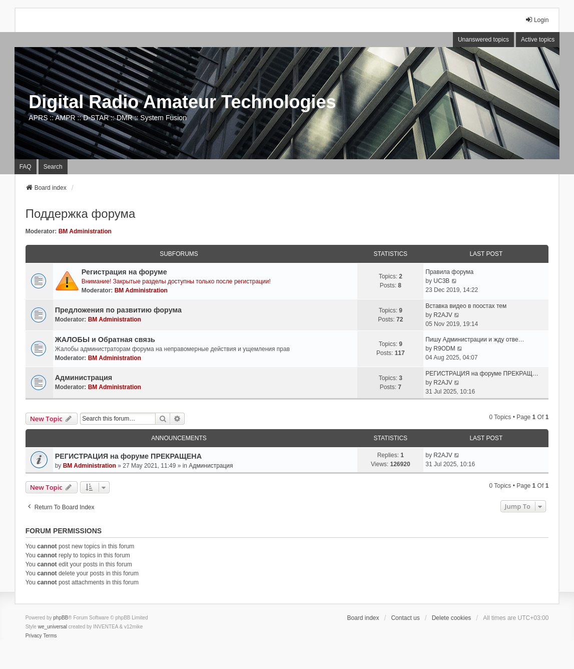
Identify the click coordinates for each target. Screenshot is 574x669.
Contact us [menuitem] (405, 617)
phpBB (60, 617)
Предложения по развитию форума (118, 310)
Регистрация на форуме (124, 272)
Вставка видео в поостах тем (465, 305)
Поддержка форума (81, 213)
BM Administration (85, 231)
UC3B (441, 280)
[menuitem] (34, 635)
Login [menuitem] (536, 20)
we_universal (52, 626)
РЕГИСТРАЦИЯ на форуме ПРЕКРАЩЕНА (128, 456)
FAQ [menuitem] (26, 166)
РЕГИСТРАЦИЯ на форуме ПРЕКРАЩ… (481, 373)
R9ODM (444, 348)
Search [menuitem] (53, 166)
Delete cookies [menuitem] (451, 617)
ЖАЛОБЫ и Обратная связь (105, 340)
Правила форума (449, 271)
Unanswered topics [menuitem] (483, 39)
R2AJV (442, 314)
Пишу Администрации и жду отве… (474, 339)
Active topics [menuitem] (537, 39)
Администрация (84, 378)
